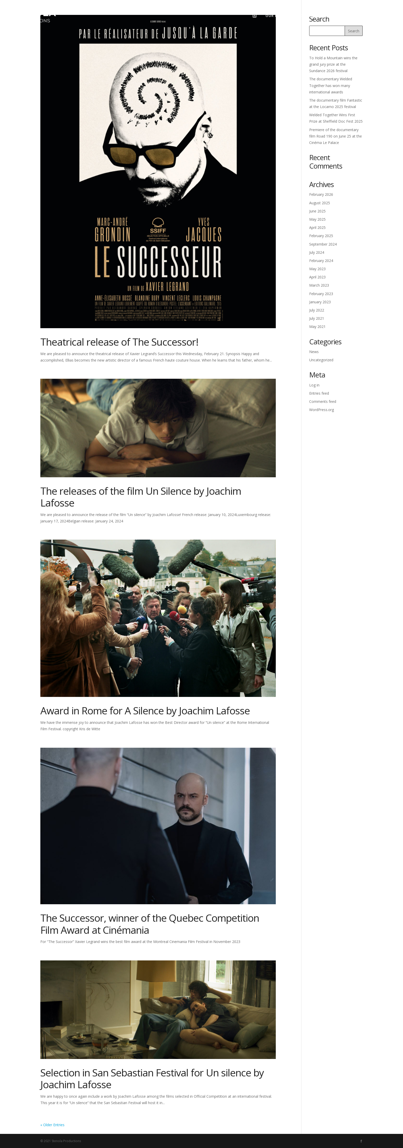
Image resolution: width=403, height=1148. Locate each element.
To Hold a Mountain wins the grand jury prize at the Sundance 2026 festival (333, 64)
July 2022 (316, 310)
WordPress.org (321, 409)
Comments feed (322, 401)
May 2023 (317, 268)
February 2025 (321, 235)
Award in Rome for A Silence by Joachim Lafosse (145, 710)
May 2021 (317, 326)
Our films (275, 15)
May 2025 (317, 219)
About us (305, 15)
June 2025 (317, 211)
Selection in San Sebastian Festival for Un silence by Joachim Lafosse (152, 1078)
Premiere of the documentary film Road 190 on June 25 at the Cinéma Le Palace (335, 136)
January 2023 (320, 301)
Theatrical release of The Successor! (119, 341)
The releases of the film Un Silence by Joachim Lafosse (140, 497)
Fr (376, 15)
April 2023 (317, 277)
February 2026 (321, 194)
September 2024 (323, 244)
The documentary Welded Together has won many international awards (330, 85)
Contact (353, 15)
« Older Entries (52, 1124)
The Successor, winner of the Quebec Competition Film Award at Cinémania (149, 924)
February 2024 (321, 260)
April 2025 (317, 227)
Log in (314, 385)
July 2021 (316, 318)
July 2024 (316, 252)
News (329, 15)
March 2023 (319, 285)
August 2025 (319, 202)
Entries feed (319, 393)
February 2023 (321, 293)
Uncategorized (321, 359)
